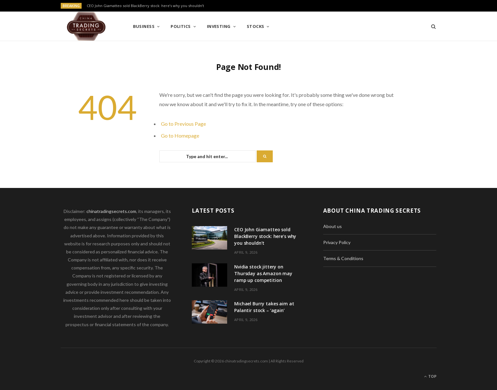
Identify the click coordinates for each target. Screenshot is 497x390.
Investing (219, 26)
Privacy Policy (337, 242)
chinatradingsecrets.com (111, 211)
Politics (181, 26)
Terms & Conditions (343, 258)
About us (332, 226)
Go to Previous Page (183, 124)
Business (144, 26)
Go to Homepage (180, 135)
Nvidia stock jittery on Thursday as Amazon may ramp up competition (263, 273)
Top (430, 376)
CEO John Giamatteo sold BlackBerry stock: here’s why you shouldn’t (145, 6)
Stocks (255, 26)
